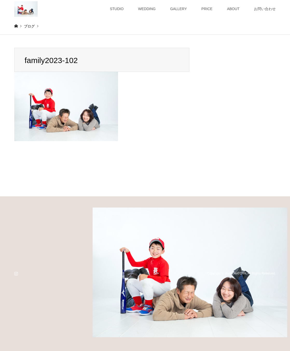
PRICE (206, 9)
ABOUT (233, 9)
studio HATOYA (235, 273)
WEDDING (147, 9)
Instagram (16, 273)
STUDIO (116, 9)
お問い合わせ (265, 9)
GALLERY (178, 9)
